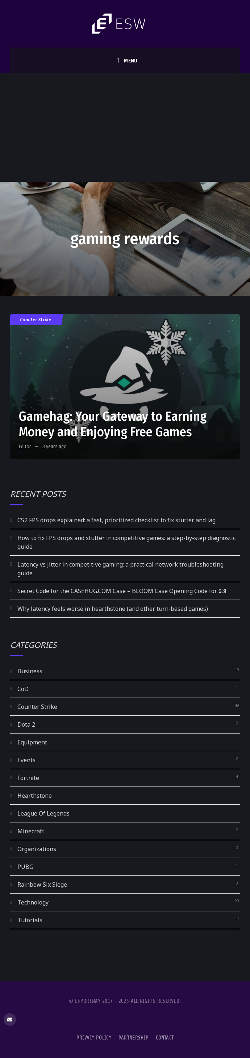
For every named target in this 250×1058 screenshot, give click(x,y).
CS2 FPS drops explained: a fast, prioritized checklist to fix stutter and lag (116, 520)
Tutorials (29, 920)
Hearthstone (34, 796)
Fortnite (28, 778)
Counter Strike (36, 319)
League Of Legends (43, 813)
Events (26, 760)
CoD (23, 689)
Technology (33, 902)
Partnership (133, 1038)
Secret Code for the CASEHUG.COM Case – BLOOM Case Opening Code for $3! (121, 591)
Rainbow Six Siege (42, 885)
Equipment (32, 742)
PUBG (25, 867)
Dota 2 (26, 724)
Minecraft (30, 831)
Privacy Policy (93, 1038)
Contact (165, 1038)
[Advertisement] (125, 127)
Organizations (36, 849)
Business (29, 671)
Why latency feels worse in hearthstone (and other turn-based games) (112, 609)
